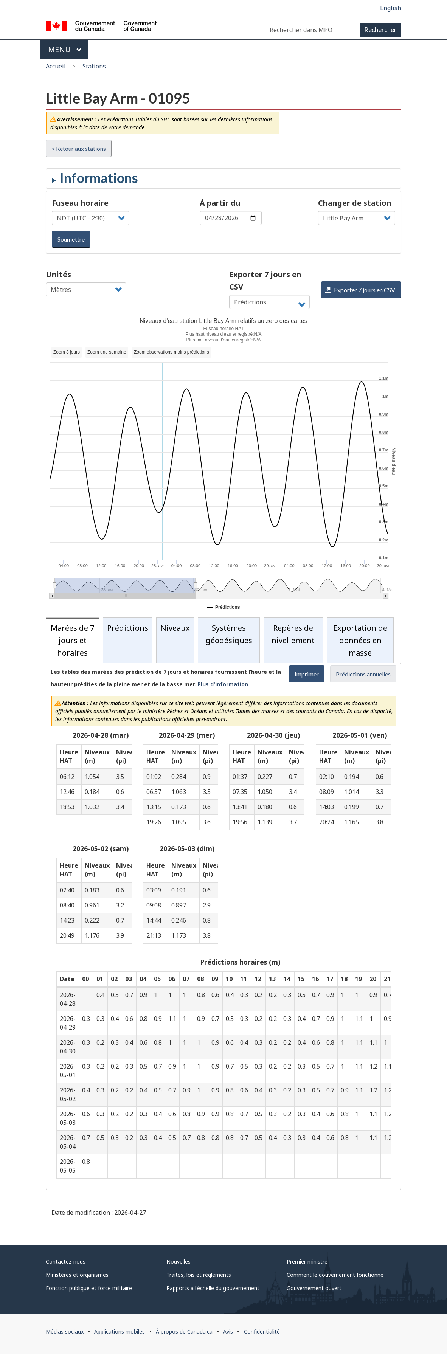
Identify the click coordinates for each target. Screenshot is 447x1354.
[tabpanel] (223, 926)
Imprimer (307, 674)
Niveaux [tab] (175, 628)
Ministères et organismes (77, 1274)
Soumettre (71, 239)
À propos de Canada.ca (184, 1331)
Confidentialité (262, 1331)
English (390, 8)
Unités (58, 274)
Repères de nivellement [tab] (293, 634)
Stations (94, 66)
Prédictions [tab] (127, 628)
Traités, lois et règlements (198, 1274)
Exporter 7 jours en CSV (265, 280)
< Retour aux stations (78, 148)
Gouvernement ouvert (314, 1288)
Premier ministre (307, 1261)
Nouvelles (178, 1261)
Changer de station (354, 203)
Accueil (56, 66)
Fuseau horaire (80, 203)
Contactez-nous (65, 1261)
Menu (65, 49)
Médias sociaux (65, 1331)
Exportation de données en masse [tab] (360, 640)
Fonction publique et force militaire (89, 1288)
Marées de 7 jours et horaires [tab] (72, 640)
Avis (228, 1331)
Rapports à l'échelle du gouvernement (212, 1288)
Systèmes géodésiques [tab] (229, 634)
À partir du (220, 203)
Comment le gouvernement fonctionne (335, 1274)
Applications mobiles (119, 1331)
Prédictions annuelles (363, 674)
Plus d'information (222, 684)
